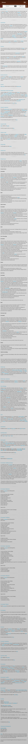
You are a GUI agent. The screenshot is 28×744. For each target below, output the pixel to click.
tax (12, 416)
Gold (14, 428)
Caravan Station (8, 446)
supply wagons (23, 445)
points (3, 644)
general (11, 109)
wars (8, 402)
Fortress (23, 48)
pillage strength (7, 288)
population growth (5, 291)
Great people (10, 628)
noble (6, 671)
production (19, 14)
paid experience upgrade (18, 682)
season (12, 408)
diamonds (18, 12)
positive (21, 428)
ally (6, 441)
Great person (8, 679)
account (15, 136)
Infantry (6, 705)
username (6, 134)
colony (6, 94)
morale (18, 197)
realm (1, 137)
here (16, 119)
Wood (6, 435)
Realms (21, 160)
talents (22, 680)
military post (9, 94)
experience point (7, 111)
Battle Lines (18, 61)
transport (26, 421)
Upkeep (15, 56)
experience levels (16, 680)
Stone (12, 435)
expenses (8, 428)
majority (18, 92)
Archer (8, 57)
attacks (24, 380)
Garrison (22, 76)
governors (8, 657)
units (1, 112)
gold (2, 12)
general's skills (18, 100)
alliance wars (3, 389)
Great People (10, 92)
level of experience (16, 644)
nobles (11, 667)
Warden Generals (6, 93)
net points (2, 391)
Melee (4, 705)
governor (22, 94)
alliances (21, 371)
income (12, 428)
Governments (10, 464)
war (25, 389)
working (19, 416)
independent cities (21, 99)
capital (12, 418)
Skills (1, 125)
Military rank (2, 86)
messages (11, 25)
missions (16, 380)
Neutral (15, 468)
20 (26, 6)
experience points (7, 100)
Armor (11, 703)
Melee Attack (6, 703)
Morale (23, 56)
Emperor (13, 631)
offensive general (12, 93)
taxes (24, 418)
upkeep (4, 421)
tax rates (5, 417)
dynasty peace (17, 670)
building (15, 218)
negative (24, 428)
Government (5, 490)
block (9, 42)
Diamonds (2, 177)
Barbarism (10, 474)
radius (4, 691)
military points (19, 86)
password (17, 134)
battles (23, 109)
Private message (19, 33)
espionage (3, 372)
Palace (23, 667)
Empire (10, 146)
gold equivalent (6, 112)
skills (4, 76)
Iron (9, 435)
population (22, 416)
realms (25, 134)
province (3, 94)
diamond (15, 37)
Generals (10, 76)
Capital (22, 631)
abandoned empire (9, 458)
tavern (7, 11)
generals (8, 125)
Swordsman (9, 705)
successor (13, 681)
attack (26, 371)
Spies (3, 252)
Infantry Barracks (6, 701)
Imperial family (6, 667)
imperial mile (6, 373)
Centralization (15, 703)
